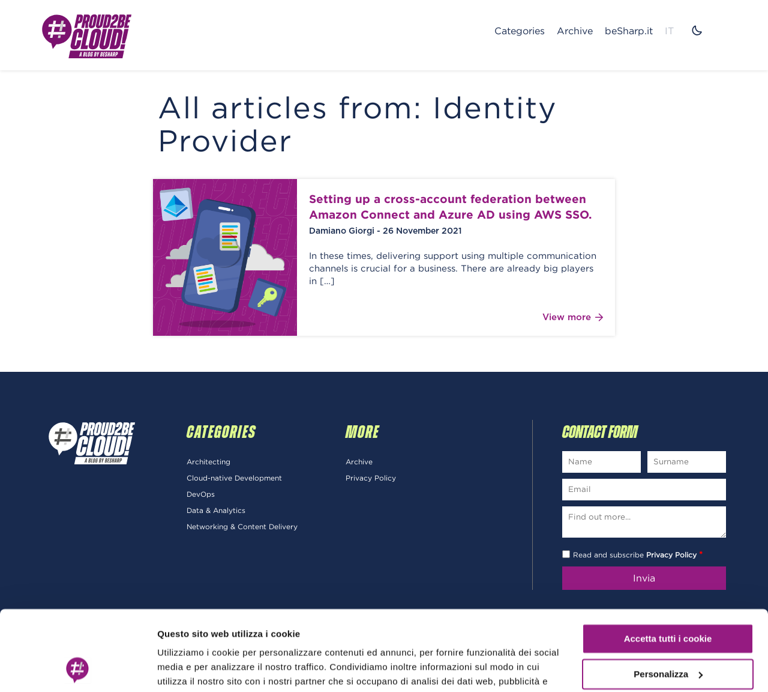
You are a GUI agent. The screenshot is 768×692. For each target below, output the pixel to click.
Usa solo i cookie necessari (668, 634)
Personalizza (668, 598)
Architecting (208, 462)
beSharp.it (629, 30)
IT (669, 30)
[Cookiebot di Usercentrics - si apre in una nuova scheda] (77, 669)
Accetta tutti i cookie (668, 564)
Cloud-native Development (234, 478)
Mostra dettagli (189, 668)
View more (572, 317)
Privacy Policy (371, 478)
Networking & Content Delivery (242, 526)
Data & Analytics (216, 510)
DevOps (201, 494)
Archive (575, 30)
